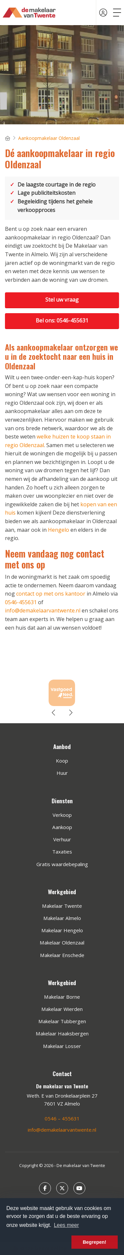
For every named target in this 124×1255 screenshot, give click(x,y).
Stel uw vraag (62, 299)
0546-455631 (21, 602)
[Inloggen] (103, 12)
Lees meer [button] (66, 1225)
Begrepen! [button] (94, 1242)
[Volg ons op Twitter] (62, 1188)
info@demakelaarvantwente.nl (42, 610)
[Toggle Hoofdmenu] (117, 12)
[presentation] (54, 712)
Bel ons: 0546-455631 (62, 320)
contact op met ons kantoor (50, 593)
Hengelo (58, 529)
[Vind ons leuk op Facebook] (45, 1188)
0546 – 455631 (62, 1118)
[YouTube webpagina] (79, 1188)
